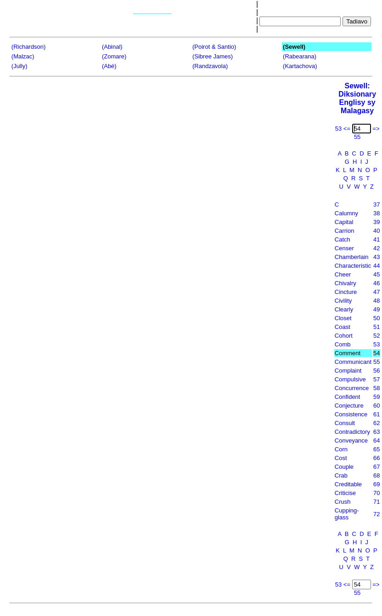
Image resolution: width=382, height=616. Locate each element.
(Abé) (109, 66)
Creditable (348, 484)
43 (376, 256)
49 (376, 309)
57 (376, 379)
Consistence (351, 414)
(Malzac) (22, 56)
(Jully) (19, 66)
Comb (343, 344)
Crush (343, 501)
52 (376, 335)
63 (376, 431)
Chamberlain (352, 256)
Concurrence (352, 388)
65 (376, 449)
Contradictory (352, 431)
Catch (342, 239)
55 (376, 361)
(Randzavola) (210, 66)
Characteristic (353, 265)
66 (376, 458)
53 (376, 344)
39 (376, 222)
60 (376, 405)
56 (376, 370)
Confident (347, 396)
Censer (344, 248)
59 (376, 396)
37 (376, 204)
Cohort (344, 335)
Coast (342, 326)
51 (376, 326)
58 (376, 388)
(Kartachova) (300, 66)
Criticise (345, 492)
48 (376, 300)
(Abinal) (112, 46)
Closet (343, 318)
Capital (344, 222)
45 (376, 274)
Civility (343, 300)
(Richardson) (28, 46)
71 (376, 501)
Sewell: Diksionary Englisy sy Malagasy (357, 98)
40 (376, 230)
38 (376, 213)
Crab (341, 475)
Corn (341, 449)
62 (376, 423)
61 (376, 414)
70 (376, 492)
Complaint (348, 370)
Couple (344, 466)
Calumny (346, 213)
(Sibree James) (212, 56)
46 (376, 283)
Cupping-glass (347, 514)
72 (376, 514)
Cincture (346, 291)
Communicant (353, 361)
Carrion (344, 230)
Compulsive (350, 379)
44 (376, 265)
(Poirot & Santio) (214, 46)
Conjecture (349, 405)
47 (376, 291)
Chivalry (345, 283)
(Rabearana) (299, 56)
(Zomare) (114, 56)
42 (376, 248)
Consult (345, 423)
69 (376, 484)
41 (376, 239)
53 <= (342, 128)
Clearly (344, 309)
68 (376, 475)
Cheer (343, 274)
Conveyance (351, 440)
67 (376, 466)
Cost (341, 458)
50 (376, 318)
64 (376, 440)
